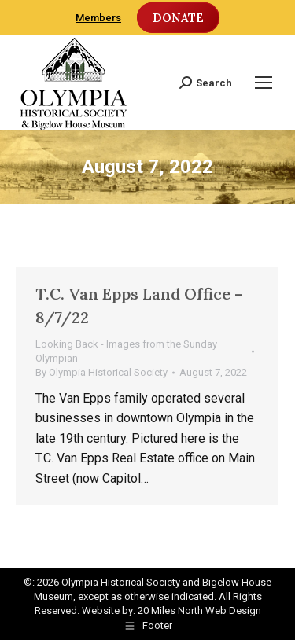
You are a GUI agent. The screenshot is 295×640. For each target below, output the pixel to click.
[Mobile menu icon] (263, 82)
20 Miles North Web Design (199, 610)
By (101, 372)
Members (98, 18)
